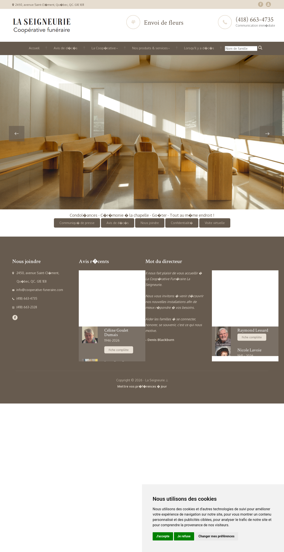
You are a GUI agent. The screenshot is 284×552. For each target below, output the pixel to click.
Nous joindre (150, 223)
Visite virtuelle (215, 223)
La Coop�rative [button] (105, 48)
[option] (142, 132)
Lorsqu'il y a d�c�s (199, 48)
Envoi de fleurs (163, 22)
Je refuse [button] (184, 536)
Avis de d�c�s (65, 48)
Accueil (34, 48)
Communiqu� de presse (77, 223)
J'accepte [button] (163, 536)
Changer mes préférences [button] (217, 536)
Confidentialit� (182, 223)
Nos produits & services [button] (151, 48)
